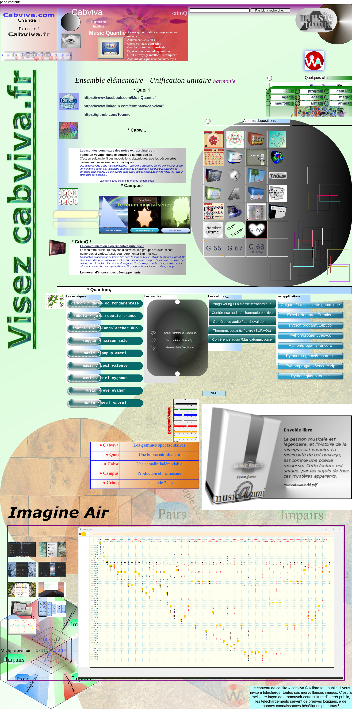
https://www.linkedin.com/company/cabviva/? (124, 106)
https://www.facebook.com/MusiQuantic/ (120, 98)
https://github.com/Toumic (107, 115)
